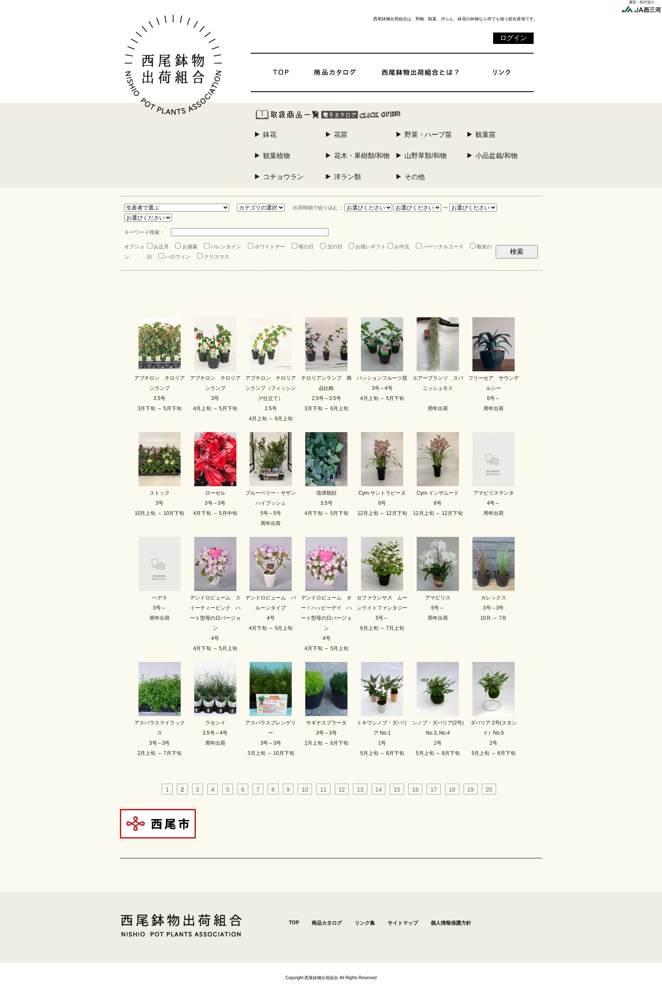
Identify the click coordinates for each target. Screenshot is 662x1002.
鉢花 (270, 134)
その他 (414, 176)
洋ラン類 (347, 176)
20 (489, 789)
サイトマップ (403, 923)
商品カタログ (327, 923)
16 (415, 789)
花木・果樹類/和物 (362, 155)
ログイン (513, 37)
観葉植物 (276, 155)
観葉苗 (485, 134)
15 (396, 789)
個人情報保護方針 (451, 923)
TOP (294, 923)
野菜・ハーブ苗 (428, 134)
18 (452, 789)
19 (470, 789)
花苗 (340, 134)
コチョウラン (283, 176)
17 (433, 789)
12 (342, 789)
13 (360, 789)
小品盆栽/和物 (496, 155)
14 (378, 789)
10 (304, 789)
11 (323, 789)
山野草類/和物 (425, 155)
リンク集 (365, 923)
